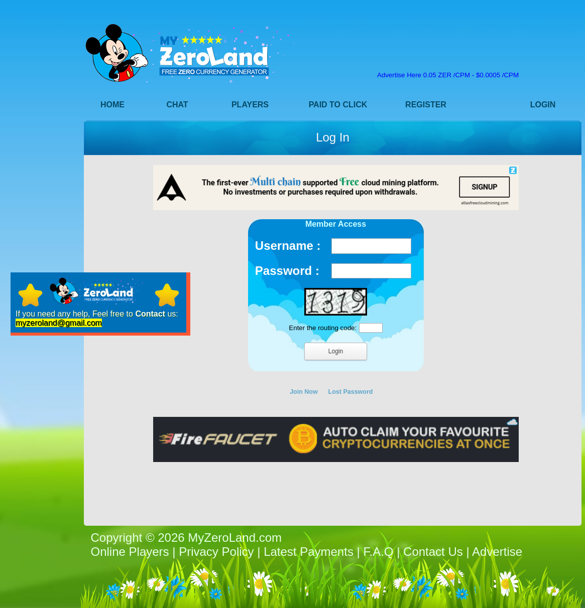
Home (112, 104)
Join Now (304, 391)
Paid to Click (338, 104)
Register (425, 104)
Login (543, 104)
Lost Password (350, 391)
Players (250, 104)
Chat (177, 104)
